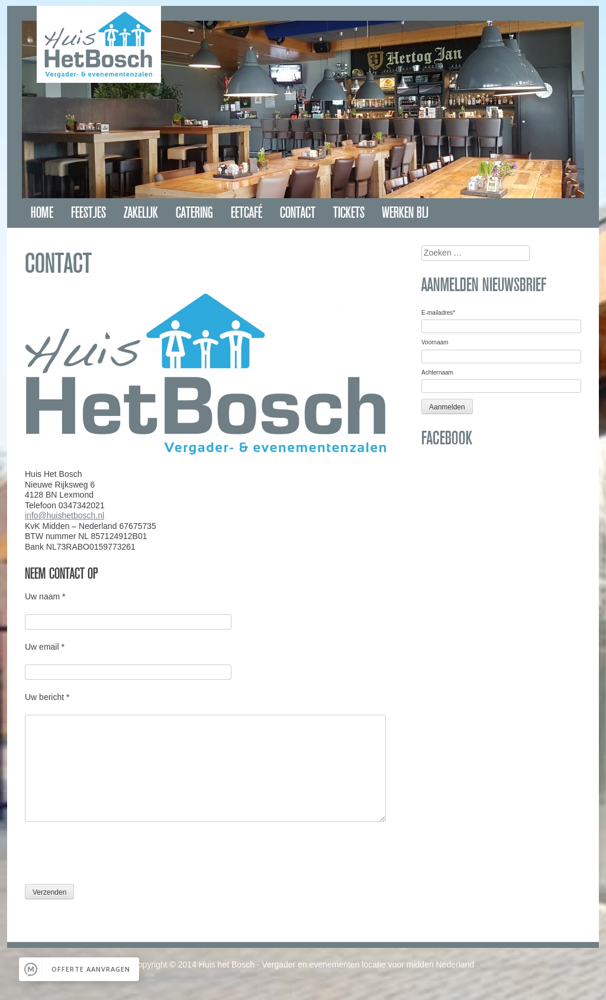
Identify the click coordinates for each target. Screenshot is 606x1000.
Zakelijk (141, 212)
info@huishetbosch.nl (64, 515)
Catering (194, 212)
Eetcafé (246, 212)
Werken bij (405, 212)
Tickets (349, 212)
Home (42, 212)
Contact (297, 212)
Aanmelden (447, 407)
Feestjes (88, 212)
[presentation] (115, 857)
